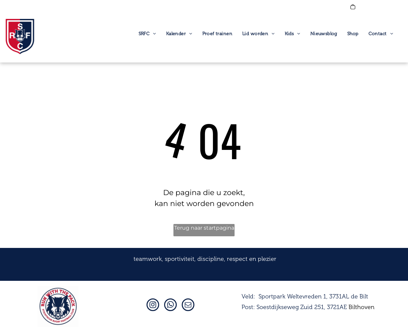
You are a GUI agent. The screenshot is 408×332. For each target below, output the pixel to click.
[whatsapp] (170, 305)
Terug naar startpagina (204, 228)
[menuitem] (147, 34)
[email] (188, 305)
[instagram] (153, 305)
